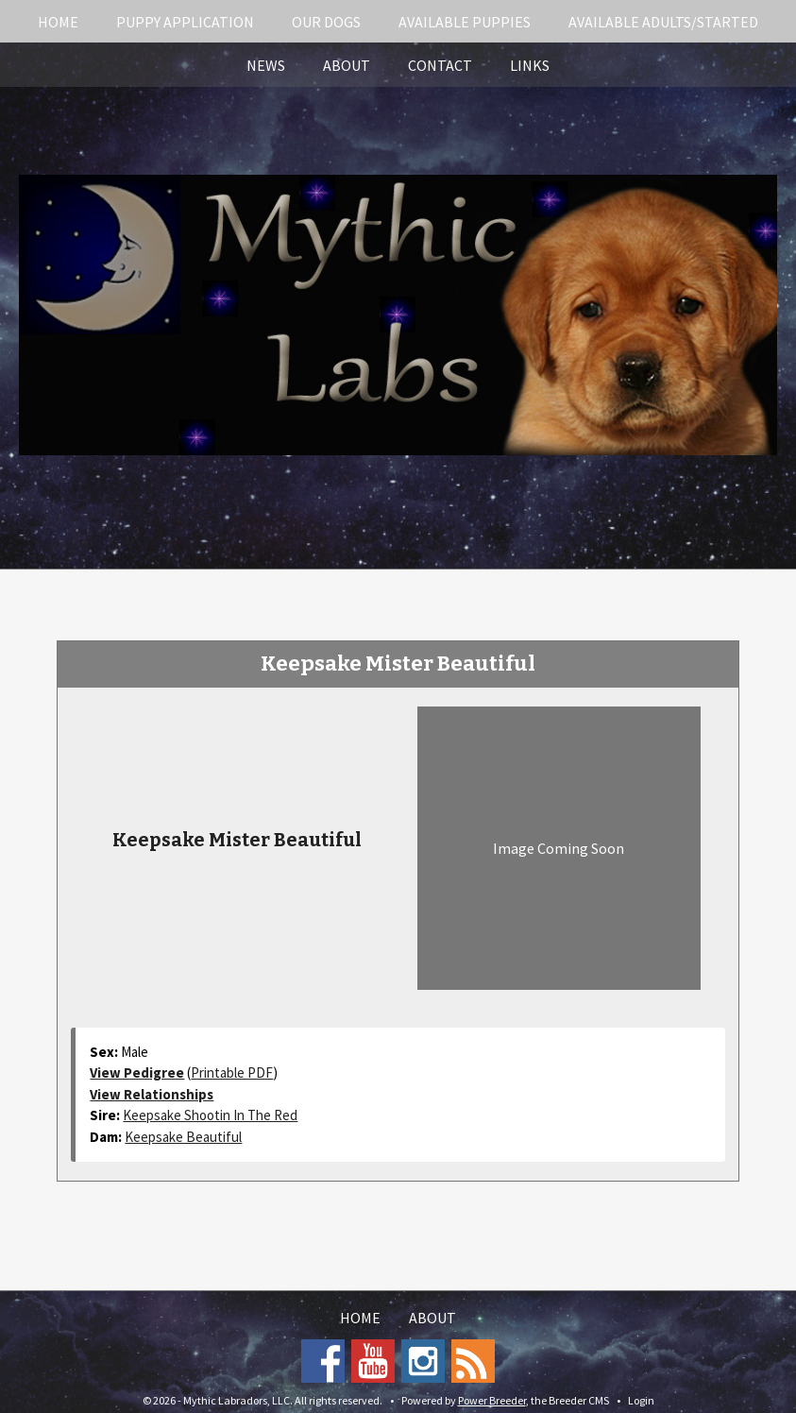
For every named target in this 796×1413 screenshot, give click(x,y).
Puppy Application (185, 21)
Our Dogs (326, 21)
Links (530, 65)
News (265, 65)
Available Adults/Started (663, 21)
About (346, 65)
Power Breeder (492, 1400)
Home (58, 21)
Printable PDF (232, 1072)
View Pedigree (137, 1072)
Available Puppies (464, 21)
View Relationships (151, 1094)
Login (641, 1400)
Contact (440, 65)
